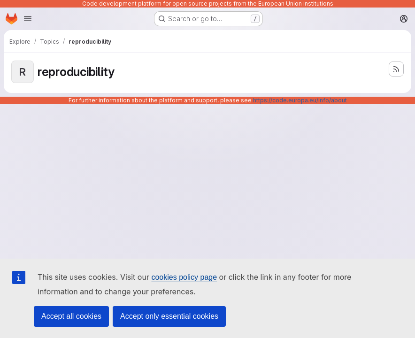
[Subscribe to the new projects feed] (396, 69)
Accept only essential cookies (169, 316)
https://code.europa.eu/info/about (300, 100)
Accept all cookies (71, 316)
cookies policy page (184, 277)
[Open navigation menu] (27, 18)
